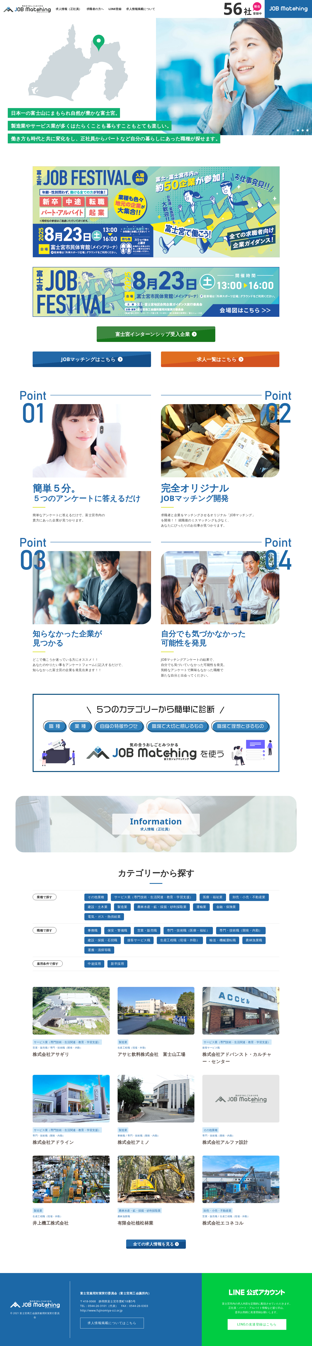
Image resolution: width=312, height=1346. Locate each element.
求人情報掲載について (140, 9)
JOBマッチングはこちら (92, 359)
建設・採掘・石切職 (102, 940)
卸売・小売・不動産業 (249, 897)
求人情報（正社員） (69, 9)
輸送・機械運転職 (223, 940)
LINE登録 (115, 9)
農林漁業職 (254, 940)
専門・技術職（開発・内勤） (240, 930)
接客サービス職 (138, 940)
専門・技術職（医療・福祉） (188, 930)
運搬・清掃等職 (99, 949)
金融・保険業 (226, 907)
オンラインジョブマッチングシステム (288, 9)
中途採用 (94, 963)
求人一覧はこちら (220, 359)
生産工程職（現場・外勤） (180, 940)
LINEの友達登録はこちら (257, 1324)
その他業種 (96, 897)
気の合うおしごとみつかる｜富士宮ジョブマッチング (27, 9)
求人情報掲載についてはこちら (112, 1322)
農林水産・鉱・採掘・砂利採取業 (162, 907)
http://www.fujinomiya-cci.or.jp (101, 1310)
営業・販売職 (147, 930)
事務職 (93, 930)
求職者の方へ (95, 9)
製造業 (122, 907)
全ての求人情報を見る (156, 1244)
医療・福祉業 (213, 897)
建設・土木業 (97, 907)
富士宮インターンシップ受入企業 (156, 334)
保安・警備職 (117, 930)
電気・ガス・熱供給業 (104, 917)
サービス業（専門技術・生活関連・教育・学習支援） (153, 897)
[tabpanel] (234, 76)
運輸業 (201, 907)
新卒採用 (117, 963)
